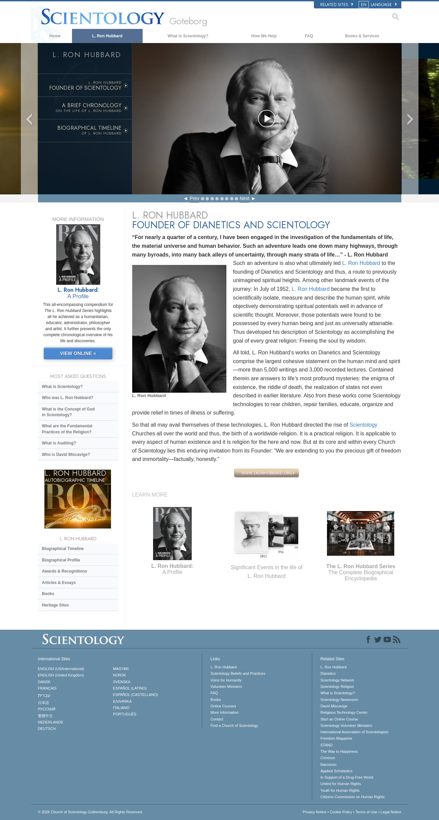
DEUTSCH (47, 729)
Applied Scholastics (336, 771)
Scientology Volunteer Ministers (346, 726)
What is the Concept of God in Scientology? (68, 412)
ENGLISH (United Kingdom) (61, 675)
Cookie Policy (341, 812)
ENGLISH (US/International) (61, 669)
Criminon (327, 758)
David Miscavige (333, 706)
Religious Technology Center (343, 712)
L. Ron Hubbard (107, 36)
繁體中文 (45, 716)
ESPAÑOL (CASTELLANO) (135, 695)
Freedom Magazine (336, 738)
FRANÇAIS (47, 688)
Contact (217, 719)
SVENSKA (122, 682)
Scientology (363, 425)
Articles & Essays (59, 582)
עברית (44, 695)
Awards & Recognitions (64, 571)
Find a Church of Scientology (234, 726)
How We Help (264, 36)
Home (55, 36)
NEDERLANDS (50, 722)
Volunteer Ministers (226, 687)
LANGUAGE (378, 5)
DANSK (44, 682)
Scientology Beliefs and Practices (238, 673)
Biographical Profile (61, 560)
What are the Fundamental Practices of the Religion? (67, 429)
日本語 (43, 703)
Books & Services (362, 36)
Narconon (328, 765)
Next (245, 198)
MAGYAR (121, 669)
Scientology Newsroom (339, 700)
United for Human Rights (340, 784)
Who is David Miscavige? (66, 454)
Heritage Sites (55, 605)
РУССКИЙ (47, 709)
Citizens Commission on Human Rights (352, 797)
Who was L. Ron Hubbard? (68, 397)
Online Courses (223, 706)
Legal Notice (390, 812)
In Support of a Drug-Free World (346, 777)
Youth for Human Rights (339, 790)
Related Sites (336, 5)
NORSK (119, 675)
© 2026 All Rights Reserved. (90, 812)
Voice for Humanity (226, 680)
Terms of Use (366, 812)
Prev (194, 198)
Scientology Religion (337, 687)
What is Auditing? (59, 443)
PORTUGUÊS (124, 714)
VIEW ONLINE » (78, 353)
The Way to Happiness (339, 751)
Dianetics (327, 673)
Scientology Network (337, 680)
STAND (326, 745)
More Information (225, 712)
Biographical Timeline (63, 548)
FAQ (309, 36)
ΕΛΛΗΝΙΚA (122, 701)
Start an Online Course (339, 719)
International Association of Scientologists (354, 732)
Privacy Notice (314, 812)
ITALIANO (121, 708)
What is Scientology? (188, 36)
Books (48, 593)
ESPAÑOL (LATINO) (130, 688)
